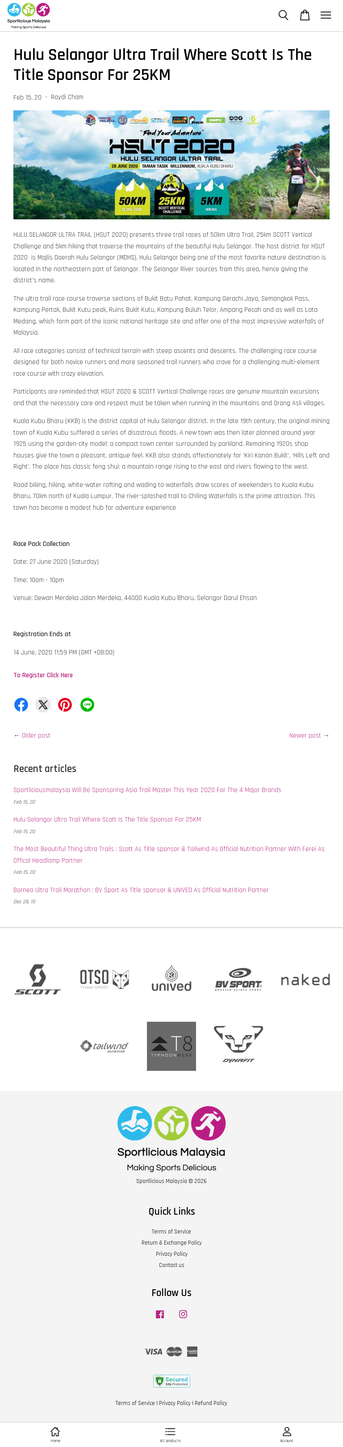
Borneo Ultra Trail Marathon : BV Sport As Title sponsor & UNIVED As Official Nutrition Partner (141, 890)
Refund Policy (211, 1403)
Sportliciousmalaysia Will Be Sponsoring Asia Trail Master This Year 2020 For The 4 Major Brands (147, 790)
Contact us (171, 1265)
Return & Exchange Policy (172, 1242)
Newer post (305, 735)
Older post (36, 735)
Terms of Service (171, 1231)
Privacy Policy (172, 1254)
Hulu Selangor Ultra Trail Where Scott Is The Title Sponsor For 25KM (107, 819)
